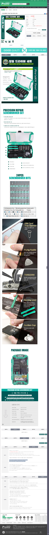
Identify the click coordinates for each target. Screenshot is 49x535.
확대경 (30, 7)
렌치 (28, 7)
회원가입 (32, 0)
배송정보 (33, 54)
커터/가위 (12, 7)
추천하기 (44, 35)
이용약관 (19, 522)
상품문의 (24, 54)
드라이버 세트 (15, 9)
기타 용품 (38, 7)
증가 (43, 29)
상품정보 (6, 54)
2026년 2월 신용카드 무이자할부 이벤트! (41, 518)
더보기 (46, 434)
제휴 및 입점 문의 (30, 522)
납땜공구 (22, 7)
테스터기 (9, 7)
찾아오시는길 (24, 522)
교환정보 (42, 54)
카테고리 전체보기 (4, 7)
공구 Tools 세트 (42, 7)
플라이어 (15, 7)
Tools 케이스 (34, 7)
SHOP (6, 9)
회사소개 (3, 522)
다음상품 (22, 45)
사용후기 (46, 0)
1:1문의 (43, 0)
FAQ (40, 0)
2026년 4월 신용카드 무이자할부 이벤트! (41, 516)
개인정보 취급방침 (9, 522)
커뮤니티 (15, 522)
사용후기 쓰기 (42, 434)
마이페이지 (38, 0)
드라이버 (25, 7)
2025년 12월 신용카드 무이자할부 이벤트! (41, 520)
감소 (45, 29)
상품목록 (11, 45)
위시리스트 (39, 35)
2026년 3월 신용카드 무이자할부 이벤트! (41, 517)
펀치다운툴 (18, 7)
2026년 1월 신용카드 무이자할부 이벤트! (41, 519)
